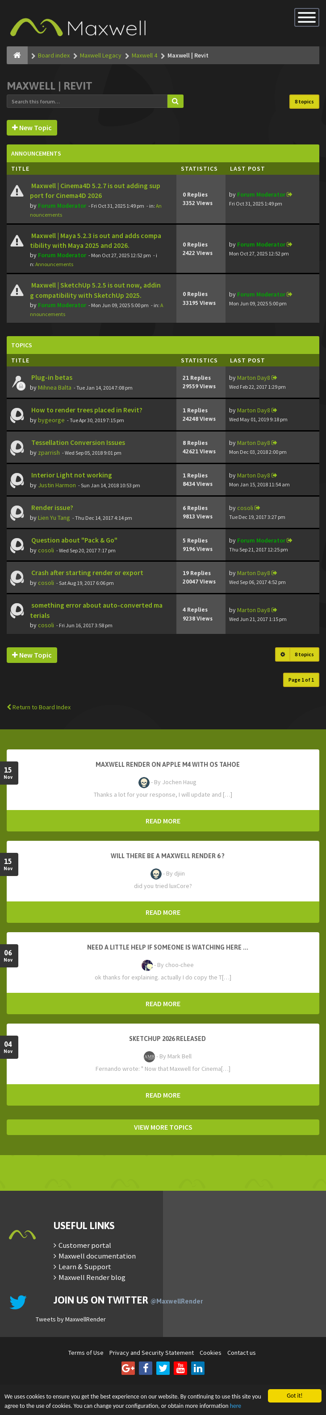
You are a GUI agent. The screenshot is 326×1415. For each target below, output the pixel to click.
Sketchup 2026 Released (167, 1038)
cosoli (245, 508)
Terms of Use (86, 1353)
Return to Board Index (39, 707)
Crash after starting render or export (86, 572)
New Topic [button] (32, 127)
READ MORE (163, 820)
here (235, 1406)
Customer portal (85, 1245)
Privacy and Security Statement (151, 1353)
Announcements (54, 264)
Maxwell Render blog (92, 1277)
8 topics (304, 101)
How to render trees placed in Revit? (86, 410)
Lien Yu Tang (54, 518)
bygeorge (51, 420)
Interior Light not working (71, 475)
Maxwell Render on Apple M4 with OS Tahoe (168, 764)
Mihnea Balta (54, 387)
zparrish (49, 452)
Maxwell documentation (97, 1256)
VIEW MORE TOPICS (163, 1127)
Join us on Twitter (128, 1300)
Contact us (241, 1353)
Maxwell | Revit (49, 86)
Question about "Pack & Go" (73, 540)
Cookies (211, 1353)
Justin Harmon (57, 485)
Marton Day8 (253, 378)
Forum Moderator (62, 206)
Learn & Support (85, 1266)
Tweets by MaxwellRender (71, 1319)
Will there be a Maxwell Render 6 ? (168, 856)
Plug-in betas (51, 377)
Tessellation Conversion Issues (77, 442)
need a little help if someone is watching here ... (167, 947)
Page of (301, 679)
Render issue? (51, 507)
